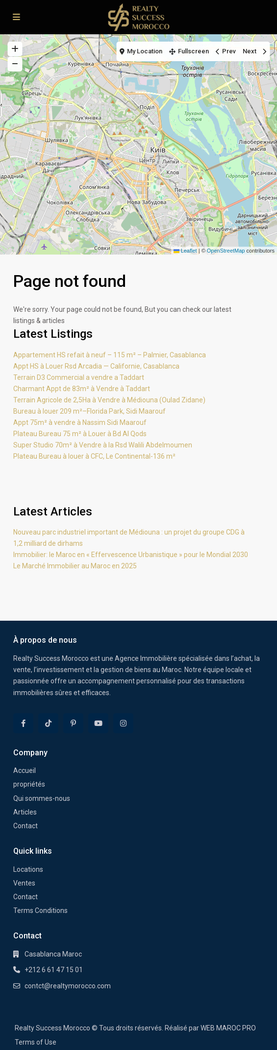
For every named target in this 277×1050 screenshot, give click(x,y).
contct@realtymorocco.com (68, 986)
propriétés (29, 784)
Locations (28, 869)
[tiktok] (48, 723)
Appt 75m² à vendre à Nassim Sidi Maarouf (80, 422)
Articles (25, 812)
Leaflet (185, 251)
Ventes (24, 883)
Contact (25, 826)
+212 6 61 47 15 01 (54, 970)
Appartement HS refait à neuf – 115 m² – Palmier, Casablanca (109, 355)
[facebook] (23, 723)
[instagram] (123, 723)
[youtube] (98, 723)
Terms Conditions (40, 910)
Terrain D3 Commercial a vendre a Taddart (78, 377)
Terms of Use (35, 1042)
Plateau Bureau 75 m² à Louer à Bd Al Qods (80, 434)
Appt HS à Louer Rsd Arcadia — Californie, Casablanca (96, 366)
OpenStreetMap (226, 251)
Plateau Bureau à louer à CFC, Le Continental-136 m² (94, 456)
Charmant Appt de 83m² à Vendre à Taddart (81, 389)
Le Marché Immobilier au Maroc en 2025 (75, 566)
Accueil (24, 770)
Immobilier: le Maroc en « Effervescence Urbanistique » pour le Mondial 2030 (130, 555)
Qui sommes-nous (41, 798)
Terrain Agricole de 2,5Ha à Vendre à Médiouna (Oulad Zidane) (109, 400)
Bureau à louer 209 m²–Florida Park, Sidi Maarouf (89, 411)
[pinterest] (73, 723)
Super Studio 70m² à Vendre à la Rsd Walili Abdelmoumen (102, 445)
